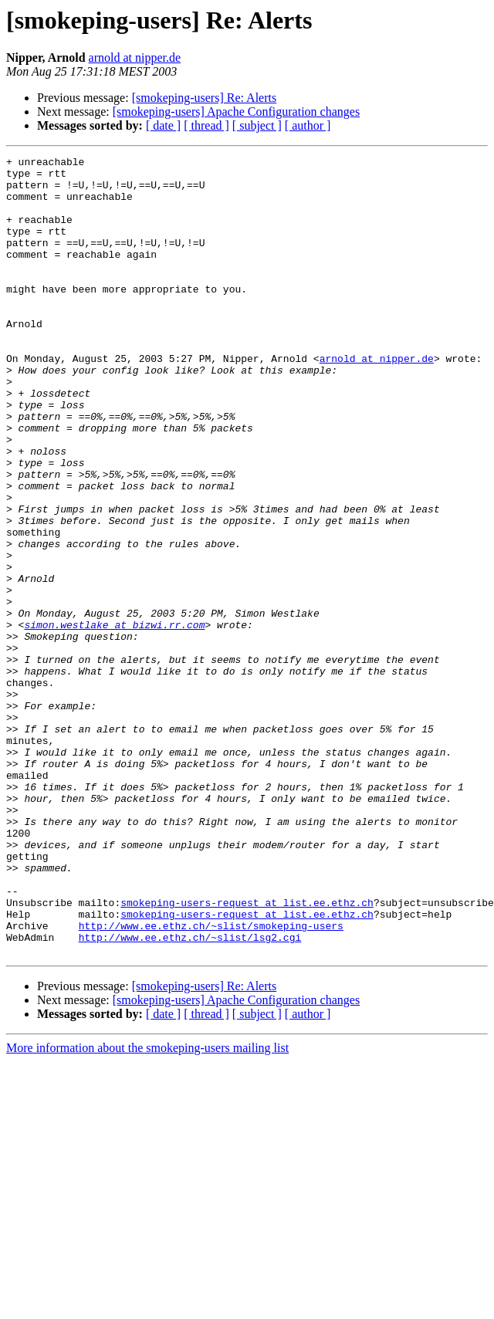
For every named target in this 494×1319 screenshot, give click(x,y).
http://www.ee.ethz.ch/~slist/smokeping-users (211, 1080)
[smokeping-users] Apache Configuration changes (236, 111)
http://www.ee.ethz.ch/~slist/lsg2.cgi (190, 1094)
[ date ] (163, 125)
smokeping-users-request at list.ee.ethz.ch (247, 1053)
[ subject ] (257, 125)
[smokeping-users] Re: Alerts (204, 97)
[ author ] (308, 125)
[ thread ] (206, 125)
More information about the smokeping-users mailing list (147, 1207)
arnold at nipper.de (135, 57)
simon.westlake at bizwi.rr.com (114, 719)
